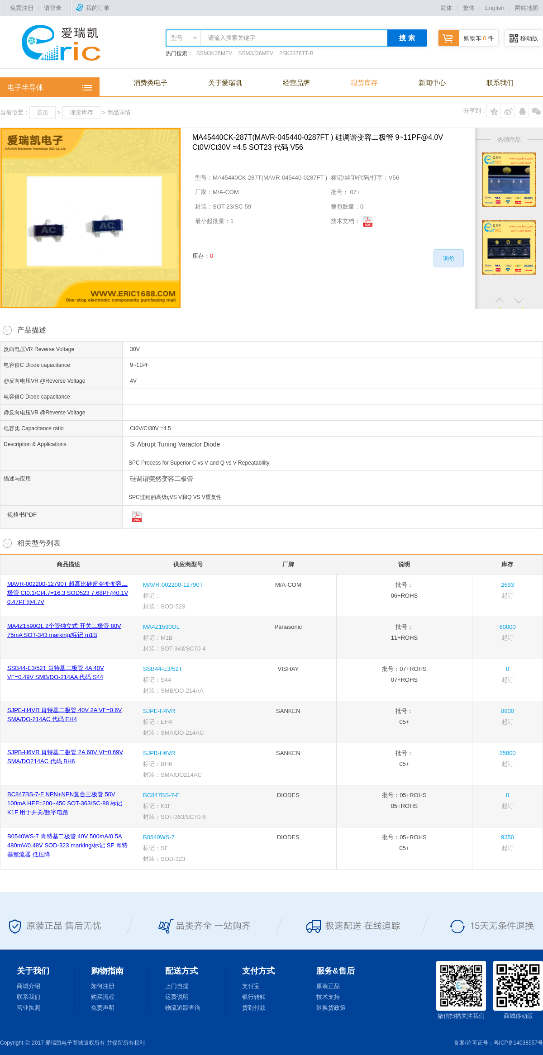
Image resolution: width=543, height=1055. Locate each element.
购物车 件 (466, 38)
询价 (449, 258)
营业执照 (28, 1007)
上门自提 (177, 986)
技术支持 (328, 996)
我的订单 (93, 8)
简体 (446, 8)
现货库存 (364, 82)
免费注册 (21, 8)
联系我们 (500, 82)
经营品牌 (296, 82)
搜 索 (406, 38)
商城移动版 (518, 990)
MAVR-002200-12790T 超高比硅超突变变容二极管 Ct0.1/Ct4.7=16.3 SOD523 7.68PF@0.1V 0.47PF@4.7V (67, 592)
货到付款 (254, 1007)
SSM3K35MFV (214, 53)
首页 (42, 112)
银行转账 (254, 996)
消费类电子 (150, 82)
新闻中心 (432, 82)
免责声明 (102, 1007)
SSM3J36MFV (255, 53)
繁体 (469, 8)
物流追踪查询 (182, 1007)
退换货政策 (331, 1007)
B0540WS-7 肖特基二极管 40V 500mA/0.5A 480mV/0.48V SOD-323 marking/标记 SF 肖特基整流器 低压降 (67, 845)
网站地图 (526, 8)
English (495, 8)
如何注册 (102, 986)
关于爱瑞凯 (225, 82)
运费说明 (177, 996)
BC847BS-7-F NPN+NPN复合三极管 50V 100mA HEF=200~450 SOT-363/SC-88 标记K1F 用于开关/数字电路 (64, 803)
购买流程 (102, 996)
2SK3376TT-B (296, 53)
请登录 (53, 8)
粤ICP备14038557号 (518, 1043)
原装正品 (328, 986)
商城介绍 (28, 986)
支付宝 (251, 986)
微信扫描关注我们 (461, 990)
